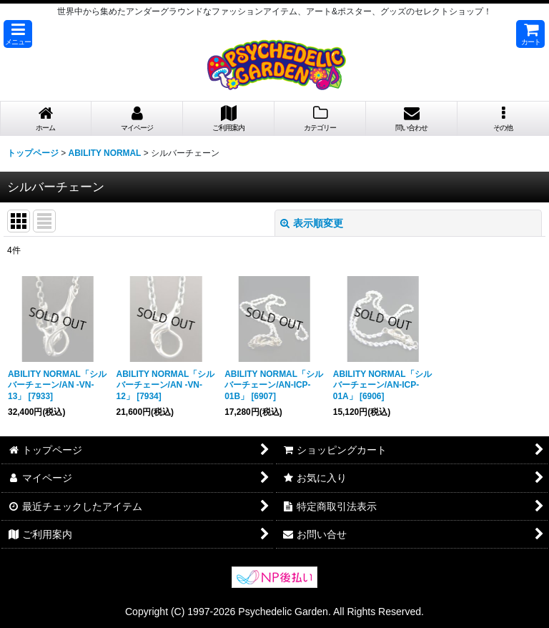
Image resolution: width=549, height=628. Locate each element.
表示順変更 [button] (311, 223)
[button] (18, 34)
